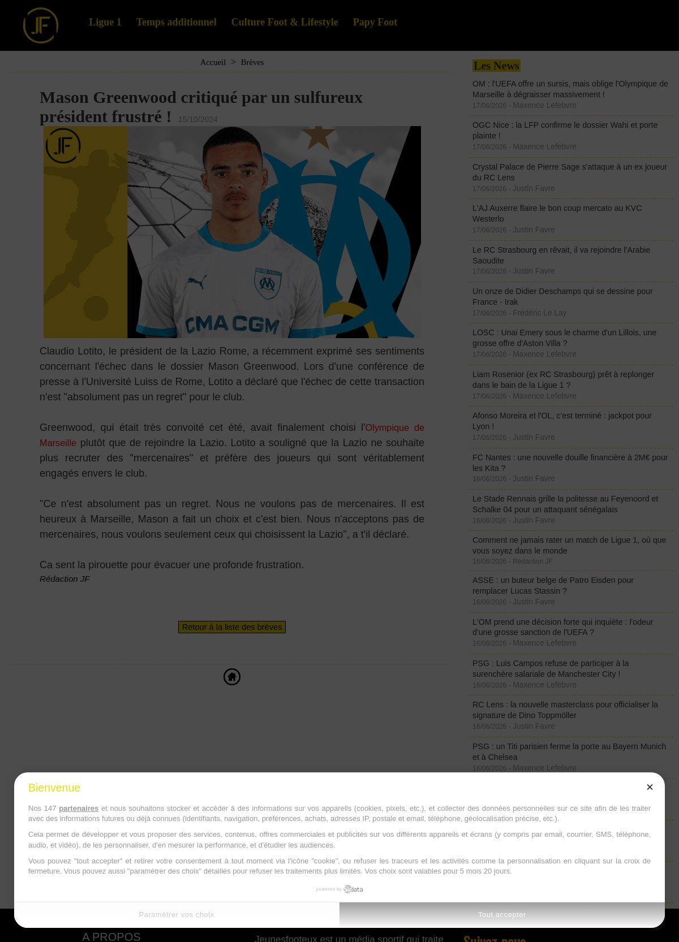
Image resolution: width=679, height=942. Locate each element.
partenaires (78, 808)
